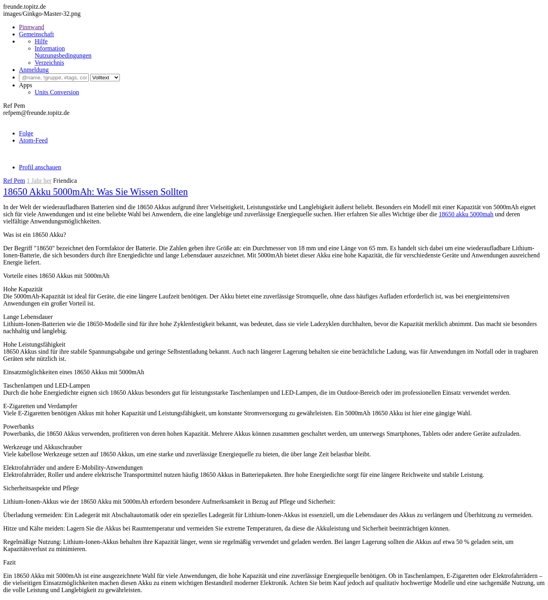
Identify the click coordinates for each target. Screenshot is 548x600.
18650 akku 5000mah (466, 214)
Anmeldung (34, 69)
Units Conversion (57, 92)
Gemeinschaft (36, 34)
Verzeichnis (49, 62)
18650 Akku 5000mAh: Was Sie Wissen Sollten (95, 191)
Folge (26, 133)
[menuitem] (282, 27)
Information (50, 48)
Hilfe (41, 41)
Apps (25, 85)
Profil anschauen (40, 167)
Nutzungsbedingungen (63, 55)
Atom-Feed (33, 140)
